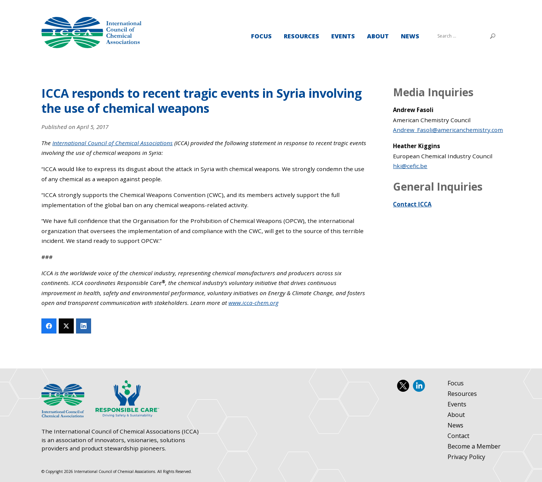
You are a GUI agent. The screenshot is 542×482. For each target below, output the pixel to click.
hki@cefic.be (410, 166)
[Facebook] (48, 325)
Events (343, 36)
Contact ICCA (412, 204)
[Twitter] (66, 325)
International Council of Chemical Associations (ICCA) (91, 32)
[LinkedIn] (83, 325)
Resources (301, 36)
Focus (261, 36)
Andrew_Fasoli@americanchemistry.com (448, 129)
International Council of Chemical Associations (112, 143)
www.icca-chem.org (253, 302)
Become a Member (474, 446)
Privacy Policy (466, 457)
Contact (458, 436)
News (410, 36)
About (378, 36)
